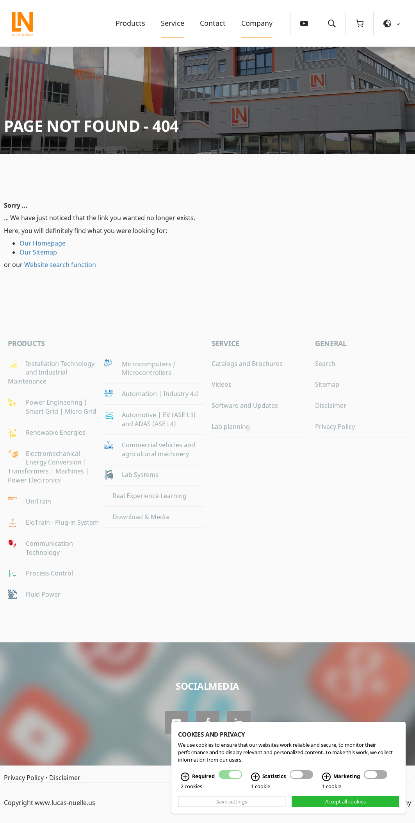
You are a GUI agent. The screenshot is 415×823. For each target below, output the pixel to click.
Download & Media (140, 517)
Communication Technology (49, 548)
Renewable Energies (55, 432)
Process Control (49, 573)
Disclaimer (330, 405)
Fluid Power (43, 594)
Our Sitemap (38, 252)
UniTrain (38, 501)
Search (325, 363)
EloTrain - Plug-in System (62, 522)
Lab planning (231, 426)
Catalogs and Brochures (247, 363)
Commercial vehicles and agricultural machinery (158, 449)
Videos (222, 384)
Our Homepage (43, 243)
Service (172, 23)
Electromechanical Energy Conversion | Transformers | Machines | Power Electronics (48, 467)
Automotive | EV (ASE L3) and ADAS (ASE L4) (159, 419)
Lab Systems (140, 474)
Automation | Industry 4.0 (160, 393)
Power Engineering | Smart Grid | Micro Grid (61, 407)
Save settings (231, 801)
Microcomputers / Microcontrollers (149, 368)
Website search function (60, 264)
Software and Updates (245, 405)
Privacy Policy (335, 426)
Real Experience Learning (149, 495)
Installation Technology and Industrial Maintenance (51, 372)
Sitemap (327, 384)
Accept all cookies (345, 801)
